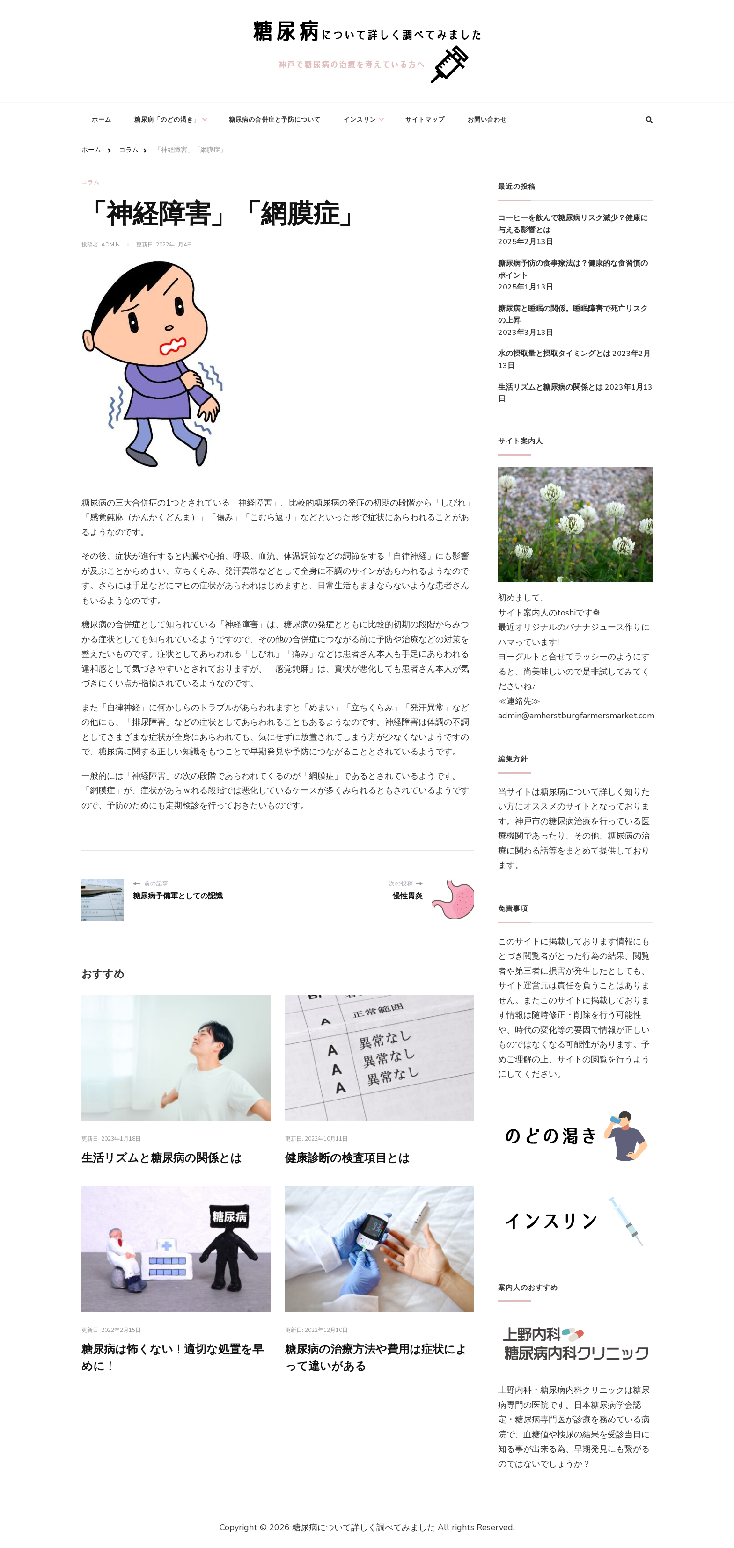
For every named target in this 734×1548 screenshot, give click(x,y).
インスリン (360, 120)
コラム (90, 182)
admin (110, 244)
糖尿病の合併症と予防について (275, 120)
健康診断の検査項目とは (347, 1159)
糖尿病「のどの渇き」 (167, 120)
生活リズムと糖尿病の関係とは (161, 1159)
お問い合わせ (487, 120)
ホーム (101, 120)
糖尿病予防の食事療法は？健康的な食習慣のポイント (573, 269)
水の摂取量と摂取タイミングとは (554, 353)
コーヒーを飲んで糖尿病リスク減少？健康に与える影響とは (573, 224)
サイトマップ (425, 120)
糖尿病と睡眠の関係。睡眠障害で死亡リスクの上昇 (573, 315)
